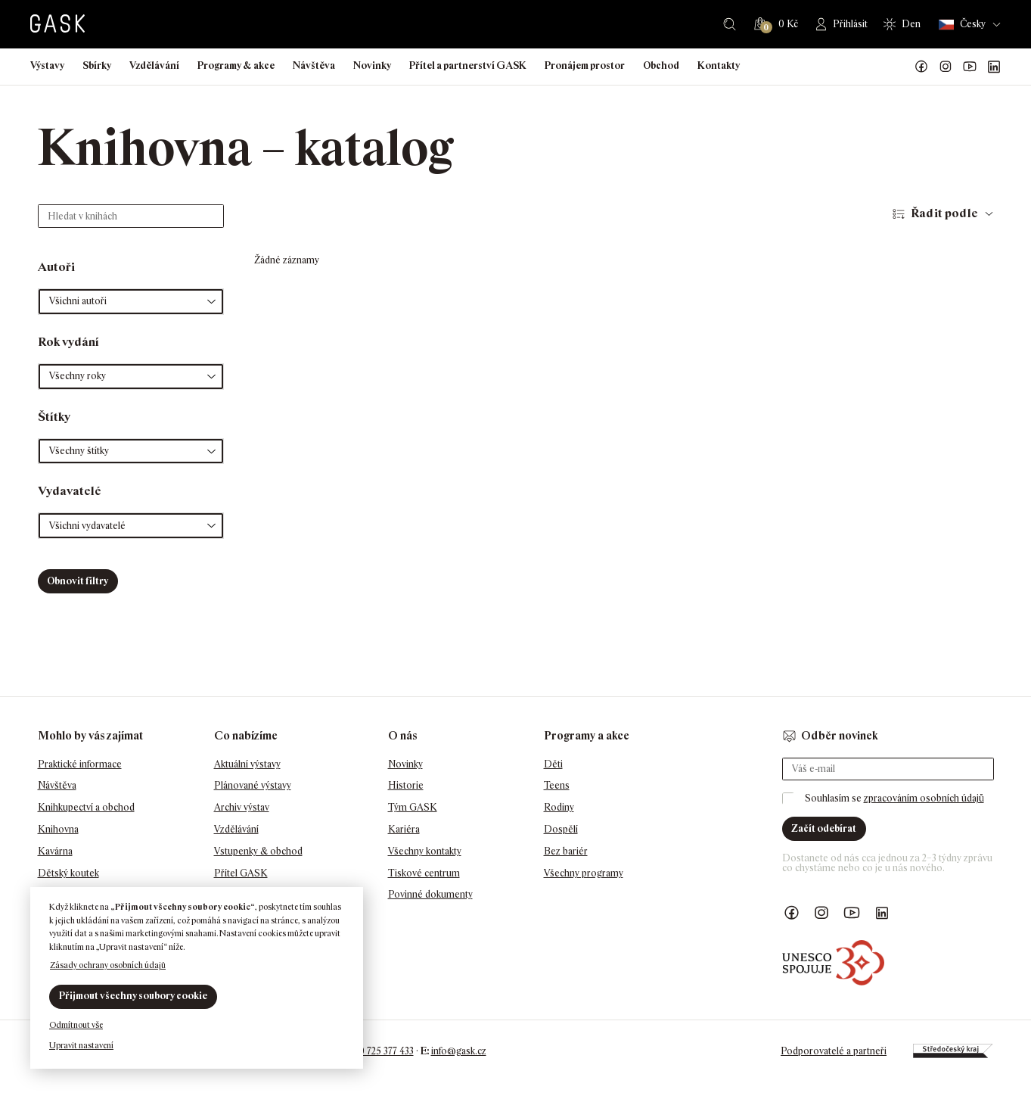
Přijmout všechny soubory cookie (133, 995)
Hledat (729, 24)
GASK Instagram (945, 66)
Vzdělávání (154, 65)
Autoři (56, 267)
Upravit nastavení (81, 1045)
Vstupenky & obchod (258, 851)
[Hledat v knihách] (131, 216)
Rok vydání (68, 342)
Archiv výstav (241, 807)
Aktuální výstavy (247, 764)
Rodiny (559, 807)
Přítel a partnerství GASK (467, 65)
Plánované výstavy (252, 785)
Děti (553, 764)
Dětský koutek (68, 873)
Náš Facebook (921, 66)
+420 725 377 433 (378, 1051)
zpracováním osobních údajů (924, 798)
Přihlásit (850, 24)
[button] (131, 301)
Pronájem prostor (585, 65)
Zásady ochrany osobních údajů (108, 965)
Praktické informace (80, 764)
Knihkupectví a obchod (86, 807)
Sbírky (96, 65)
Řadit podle (944, 213)
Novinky (372, 65)
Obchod (661, 65)
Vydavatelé (69, 491)
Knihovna (58, 829)
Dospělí (561, 829)
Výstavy (47, 65)
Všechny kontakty (424, 851)
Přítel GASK (241, 873)
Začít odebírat (823, 828)
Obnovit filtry (77, 581)
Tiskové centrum (424, 873)
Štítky (54, 416)
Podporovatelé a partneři (834, 1051)
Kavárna (55, 851)
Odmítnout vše (76, 1025)
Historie (406, 785)
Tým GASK (412, 807)
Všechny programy (583, 873)
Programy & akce (236, 65)
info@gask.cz (458, 1051)
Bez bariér (566, 851)
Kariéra (404, 829)
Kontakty (718, 65)
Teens (557, 785)
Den (911, 24)
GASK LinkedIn (994, 66)
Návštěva (314, 65)
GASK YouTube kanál (970, 66)
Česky (962, 24)
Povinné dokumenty (430, 894)
